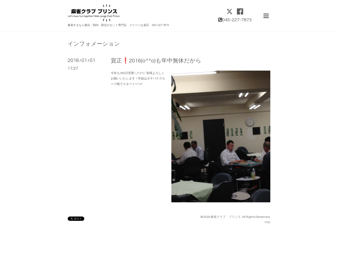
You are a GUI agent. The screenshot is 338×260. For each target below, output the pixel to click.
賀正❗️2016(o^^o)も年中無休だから (156, 60)
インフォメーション (94, 44)
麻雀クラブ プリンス (226, 216)
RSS (267, 222)
